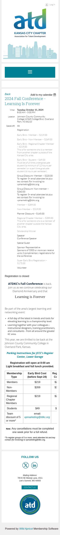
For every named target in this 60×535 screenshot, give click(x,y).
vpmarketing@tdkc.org (37, 417)
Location (11, 117)
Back (8, 94)
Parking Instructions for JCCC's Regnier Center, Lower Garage (30, 354)
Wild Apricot (26, 528)
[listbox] (43, 95)
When (12, 110)
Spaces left (10, 126)
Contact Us (30, 487)
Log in (52, 4)
